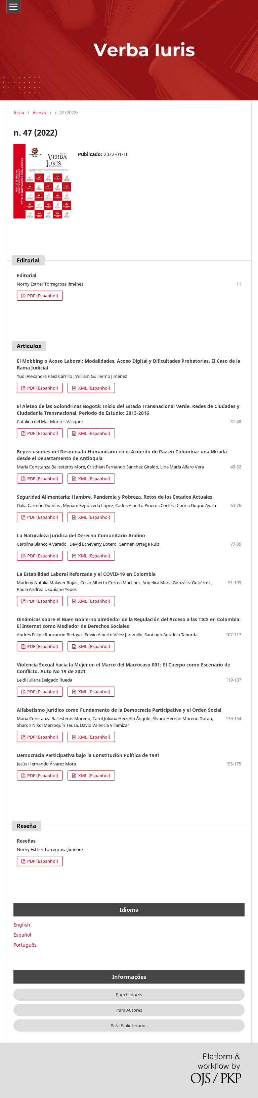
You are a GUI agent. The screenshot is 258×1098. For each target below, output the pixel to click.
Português (25, 945)
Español (22, 935)
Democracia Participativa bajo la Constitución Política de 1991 (88, 755)
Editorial (26, 275)
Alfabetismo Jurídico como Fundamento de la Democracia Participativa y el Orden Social (119, 710)
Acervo (39, 112)
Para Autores (129, 1010)
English (21, 924)
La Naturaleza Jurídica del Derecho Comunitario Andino (81, 535)
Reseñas (26, 841)
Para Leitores (129, 995)
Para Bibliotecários (129, 1025)
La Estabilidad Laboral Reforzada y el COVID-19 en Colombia (86, 574)
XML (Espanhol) (93, 388)
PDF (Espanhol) (42, 296)
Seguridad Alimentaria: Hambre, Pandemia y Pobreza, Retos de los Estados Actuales (114, 497)
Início (18, 112)
